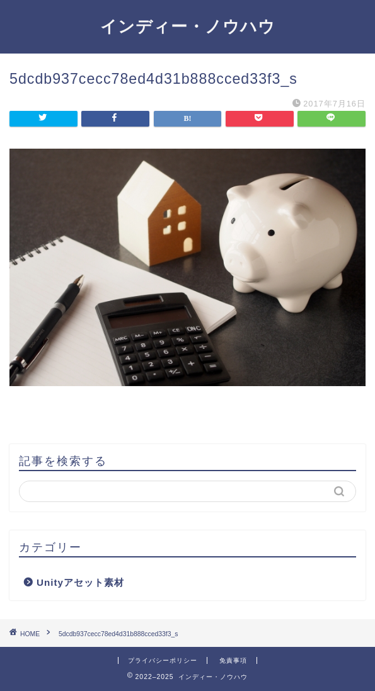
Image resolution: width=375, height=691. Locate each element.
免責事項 (233, 660)
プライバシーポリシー (162, 660)
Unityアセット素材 (80, 582)
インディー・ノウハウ (187, 26)
